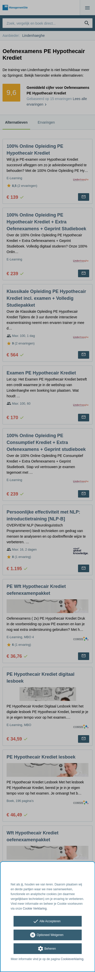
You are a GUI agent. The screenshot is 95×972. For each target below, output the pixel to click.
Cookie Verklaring (35, 908)
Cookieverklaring (72, 959)
